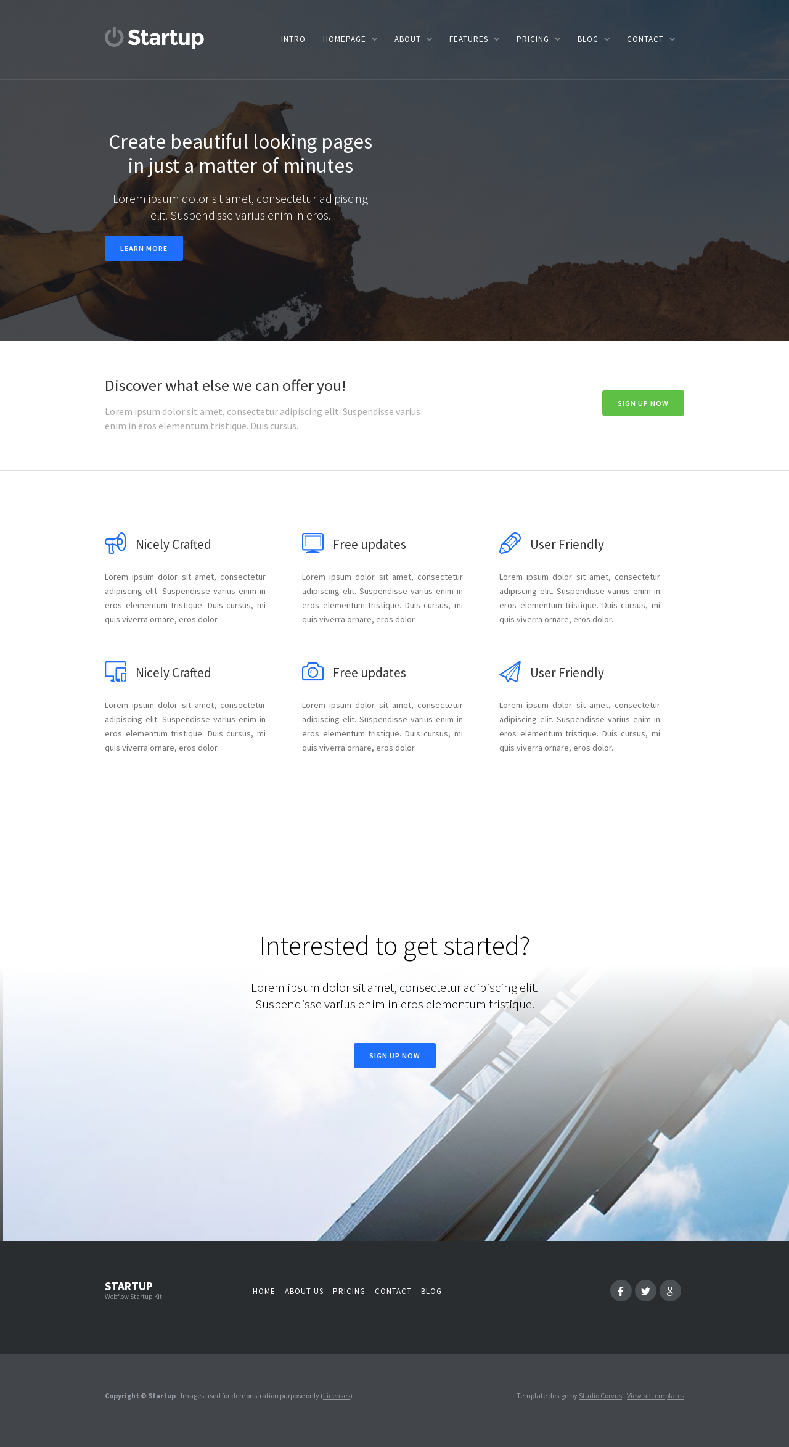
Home (264, 1291)
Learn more (144, 248)
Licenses (336, 1395)
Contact (393, 1291)
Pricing (349, 1291)
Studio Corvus (600, 1395)
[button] (350, 39)
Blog (431, 1291)
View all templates (655, 1395)
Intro (293, 39)
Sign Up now (643, 403)
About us (304, 1291)
